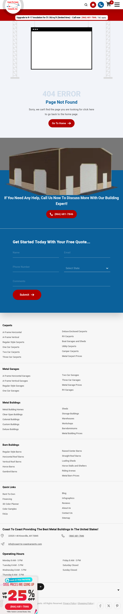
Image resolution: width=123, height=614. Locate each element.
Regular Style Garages (13, 385)
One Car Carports (11, 347)
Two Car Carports (11, 352)
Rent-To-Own (9, 494)
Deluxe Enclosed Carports (74, 331)
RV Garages (68, 390)
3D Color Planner (11, 504)
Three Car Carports (12, 357)
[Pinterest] (117, 606)
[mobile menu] (117, 4)
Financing (7, 499)
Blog (64, 493)
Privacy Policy (69, 603)
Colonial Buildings (11, 419)
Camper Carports (70, 351)
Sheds (65, 408)
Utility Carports (69, 346)
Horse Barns (9, 466)
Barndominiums (69, 428)
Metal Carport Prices (72, 356)
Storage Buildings (70, 413)
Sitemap (66, 518)
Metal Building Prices (72, 433)
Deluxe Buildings (11, 429)
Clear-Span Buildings (13, 414)
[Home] (93, 5)
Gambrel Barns (10, 471)
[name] (36, 254)
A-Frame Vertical (11, 337)
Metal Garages (11, 369)
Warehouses (68, 418)
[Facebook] (100, 606)
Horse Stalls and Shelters (74, 465)
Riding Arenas (69, 470)
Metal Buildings (11, 402)
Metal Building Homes (13, 409)
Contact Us (67, 513)
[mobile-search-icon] (86, 4)
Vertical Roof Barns (12, 461)
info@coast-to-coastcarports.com (25, 544)
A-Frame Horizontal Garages (16, 376)
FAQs (5, 514)
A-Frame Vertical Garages (15, 381)
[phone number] (36, 268)
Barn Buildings (11, 444)
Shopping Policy (85, 603)
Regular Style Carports (13, 342)
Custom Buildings (11, 424)
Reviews (66, 503)
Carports (7, 325)
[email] (87, 254)
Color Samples (10, 509)
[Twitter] (109, 606)
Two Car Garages (70, 375)
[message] (61, 282)
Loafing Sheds (69, 461)
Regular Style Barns (12, 451)
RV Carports (68, 336)
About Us (66, 508)
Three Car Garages (71, 380)
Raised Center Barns (72, 451)
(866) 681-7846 (76, 536)
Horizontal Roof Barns (13, 456)
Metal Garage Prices (72, 385)
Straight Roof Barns (71, 456)
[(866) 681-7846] (101, 5)
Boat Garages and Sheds (74, 341)
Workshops (67, 423)
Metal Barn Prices (70, 475)
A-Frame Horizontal (12, 332)
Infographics (68, 498)
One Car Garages (11, 390)
